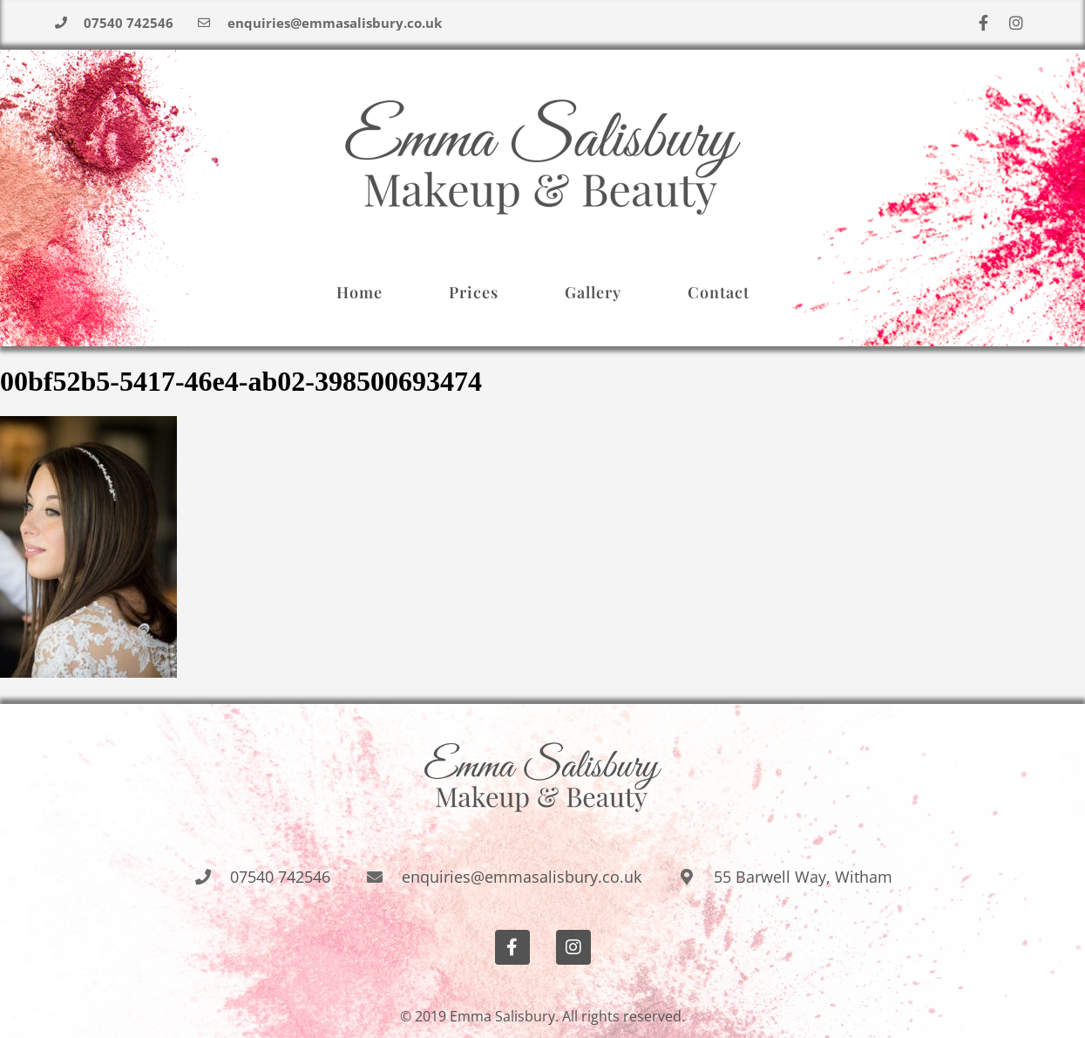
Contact (718, 292)
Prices (473, 292)
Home (359, 292)
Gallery (593, 292)
